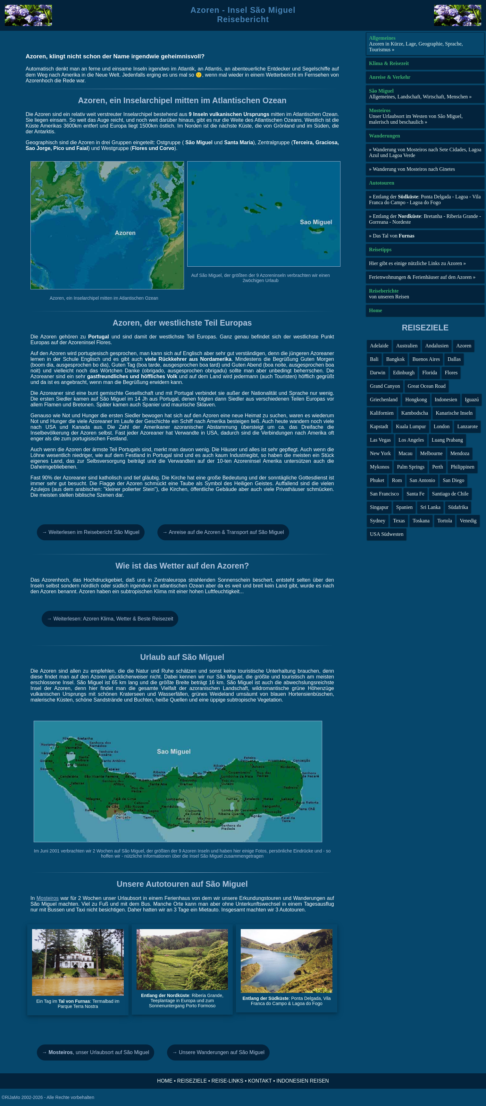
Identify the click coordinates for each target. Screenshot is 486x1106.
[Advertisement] (425, 586)
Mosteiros (48, 898)
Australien (407, 345)
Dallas (454, 359)
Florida (429, 372)
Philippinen (462, 467)
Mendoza (460, 453)
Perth (437, 467)
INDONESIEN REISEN (302, 1081)
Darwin (377, 372)
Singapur (379, 507)
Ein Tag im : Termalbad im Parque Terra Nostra (77, 1004)
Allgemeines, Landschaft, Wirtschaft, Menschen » (420, 96)
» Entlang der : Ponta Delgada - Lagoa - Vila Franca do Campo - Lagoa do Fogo (425, 199)
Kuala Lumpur (411, 426)
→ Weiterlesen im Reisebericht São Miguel (90, 532)
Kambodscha (414, 413)
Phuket (377, 480)
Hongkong (416, 399)
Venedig (468, 520)
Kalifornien (382, 413)
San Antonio (422, 480)
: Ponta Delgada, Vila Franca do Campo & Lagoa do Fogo (286, 1001)
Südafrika (458, 507)
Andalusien (436, 345)
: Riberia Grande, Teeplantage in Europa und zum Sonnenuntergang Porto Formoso (182, 1000)
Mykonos (379, 467)
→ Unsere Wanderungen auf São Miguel (218, 1052)
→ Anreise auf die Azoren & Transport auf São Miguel (223, 532)
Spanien (404, 507)
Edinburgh (404, 372)
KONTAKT (260, 1081)
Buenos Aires (426, 359)
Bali (374, 359)
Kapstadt (379, 426)
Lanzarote (467, 426)
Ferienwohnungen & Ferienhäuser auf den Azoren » (422, 277)
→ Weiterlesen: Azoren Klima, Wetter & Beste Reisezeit (110, 618)
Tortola (444, 520)
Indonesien (446, 399)
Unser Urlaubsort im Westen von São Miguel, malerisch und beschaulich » (416, 119)
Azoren (463, 345)
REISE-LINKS (228, 1081)
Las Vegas (380, 440)
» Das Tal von (392, 235)
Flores (451, 372)
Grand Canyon (385, 386)
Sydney (377, 520)
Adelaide (379, 345)
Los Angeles (411, 440)
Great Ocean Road (427, 386)
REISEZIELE (192, 1081)
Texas (399, 520)
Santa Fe (415, 493)
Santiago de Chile (450, 493)
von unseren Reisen (389, 296)
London (442, 426)
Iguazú (472, 399)
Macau (405, 453)
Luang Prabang (447, 440)
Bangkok (395, 359)
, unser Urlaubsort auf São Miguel (95, 1052)
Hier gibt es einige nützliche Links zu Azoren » (417, 263)
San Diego (453, 480)
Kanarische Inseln (454, 413)
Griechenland (384, 399)
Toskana (421, 520)
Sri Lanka (430, 507)
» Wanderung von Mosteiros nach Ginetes (412, 169)
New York (380, 453)
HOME (164, 1081)
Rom (397, 480)
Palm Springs (410, 467)
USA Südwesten (386, 534)
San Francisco (384, 493)
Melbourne (431, 453)
